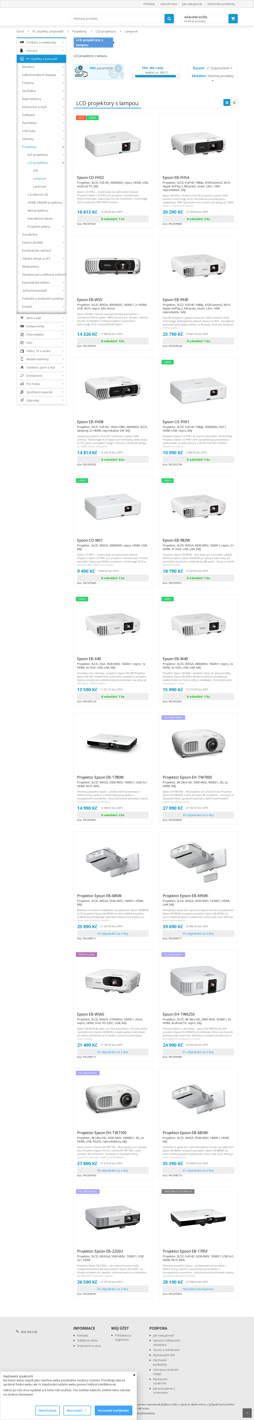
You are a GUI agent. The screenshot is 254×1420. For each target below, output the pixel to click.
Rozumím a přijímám (113, 1410)
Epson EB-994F (198, 301)
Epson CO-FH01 (198, 423)
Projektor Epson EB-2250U (113, 1253)
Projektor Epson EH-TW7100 (113, 1134)
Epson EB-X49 (113, 660)
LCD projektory (106, 31)
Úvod (20, 31)
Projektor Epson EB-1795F (198, 1253)
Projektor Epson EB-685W (113, 897)
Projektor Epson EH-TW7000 (198, 779)
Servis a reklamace (166, 1350)
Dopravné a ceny (89, 1346)
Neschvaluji (47, 1410)
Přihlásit (149, 4)
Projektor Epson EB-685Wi (198, 1134)
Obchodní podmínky (221, 4)
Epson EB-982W (198, 542)
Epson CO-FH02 (113, 179)
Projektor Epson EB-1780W (113, 779)
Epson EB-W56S (113, 1016)
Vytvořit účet (168, 4)
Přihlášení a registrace (123, 1337)
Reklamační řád (164, 1355)
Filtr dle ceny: (153, 68)
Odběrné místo (87, 1340)
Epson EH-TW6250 (198, 1016)
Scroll (247, 1413)
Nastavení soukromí (160, 1381)
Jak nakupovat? (163, 1335)
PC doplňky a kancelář (48, 31)
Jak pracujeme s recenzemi (164, 1390)
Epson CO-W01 (113, 542)
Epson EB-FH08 (113, 423)
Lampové (131, 31)
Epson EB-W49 (198, 660)
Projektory (79, 31)
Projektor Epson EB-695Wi (198, 897)
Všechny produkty (213, 77)
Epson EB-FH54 (198, 179)
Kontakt (82, 1335)
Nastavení (76, 1410)
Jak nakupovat (192, 4)
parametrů (101, 68)
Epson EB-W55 (113, 301)
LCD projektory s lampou (89, 42)
